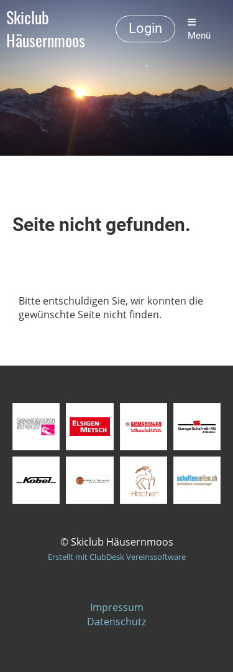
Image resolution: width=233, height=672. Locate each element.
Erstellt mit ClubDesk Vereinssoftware (117, 556)
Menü (199, 29)
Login (145, 28)
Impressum (117, 607)
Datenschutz (116, 621)
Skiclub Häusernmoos (45, 29)
